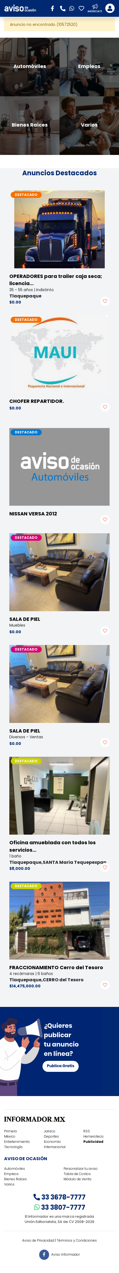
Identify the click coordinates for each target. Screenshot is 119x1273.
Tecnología (13, 1146)
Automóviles (14, 1168)
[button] (54, 8)
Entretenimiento (17, 1141)
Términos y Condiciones (77, 1240)
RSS (86, 1131)
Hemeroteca (93, 1136)
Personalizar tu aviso (81, 1168)
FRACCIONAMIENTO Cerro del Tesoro (56, 967)
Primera (10, 1131)
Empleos (11, 1173)
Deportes (51, 1136)
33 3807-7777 (59, 1207)
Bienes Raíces (15, 1179)
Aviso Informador (65, 1254)
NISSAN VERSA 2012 (33, 513)
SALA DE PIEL (24, 619)
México (9, 1136)
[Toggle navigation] (110, 8)
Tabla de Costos (77, 1173)
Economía (52, 1141)
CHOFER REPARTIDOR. (36, 401)
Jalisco (49, 1131)
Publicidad (93, 1141)
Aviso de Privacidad (38, 1240)
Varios (9, 1184)
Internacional (55, 1146)
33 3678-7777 (59, 1197)
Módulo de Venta (77, 1179)
